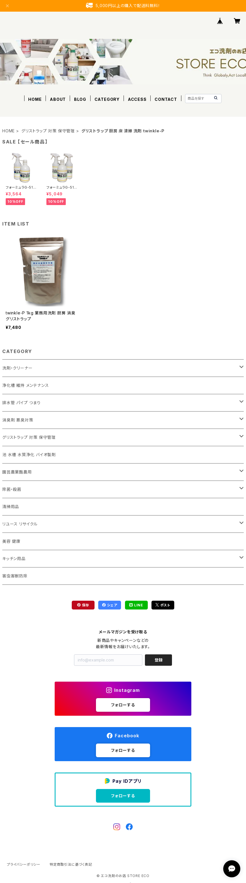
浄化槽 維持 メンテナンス (25, 385)
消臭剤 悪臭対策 (17, 420)
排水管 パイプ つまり (21, 402)
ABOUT (58, 99)
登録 (159, 659)
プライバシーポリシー (23, 864)
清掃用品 (10, 506)
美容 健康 (11, 541)
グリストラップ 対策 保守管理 (48, 130)
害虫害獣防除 (15, 575)
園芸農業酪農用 (17, 471)
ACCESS (137, 99)
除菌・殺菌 (11, 489)
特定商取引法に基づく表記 (71, 864)
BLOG (80, 99)
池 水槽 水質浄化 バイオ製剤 (29, 454)
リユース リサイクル (20, 523)
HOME (35, 99)
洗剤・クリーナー (17, 368)
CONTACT (166, 99)
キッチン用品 (14, 558)
